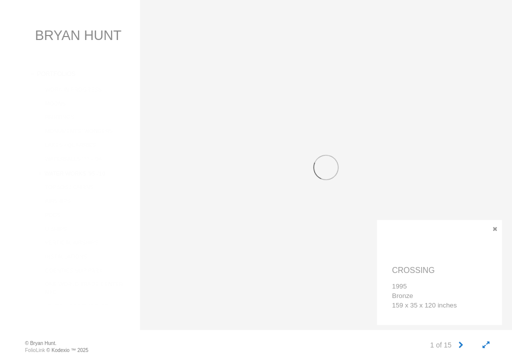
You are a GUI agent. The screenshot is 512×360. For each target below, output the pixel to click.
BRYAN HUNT (78, 35)
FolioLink (35, 350)
